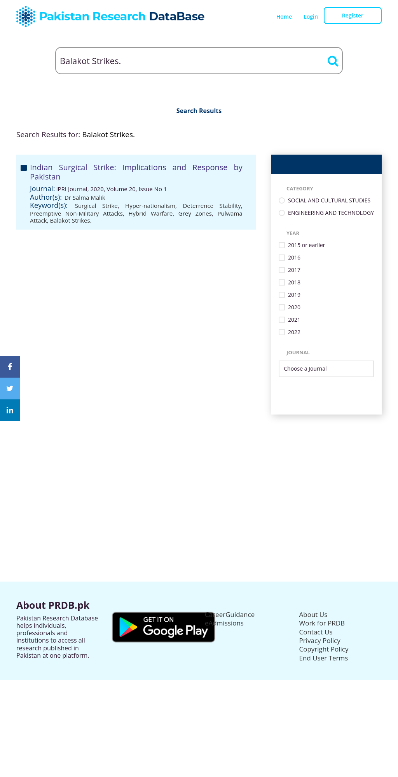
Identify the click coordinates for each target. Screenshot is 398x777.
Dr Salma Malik (85, 197)
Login (311, 16)
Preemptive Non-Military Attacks (76, 213)
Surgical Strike (96, 205)
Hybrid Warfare (150, 213)
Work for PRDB (322, 622)
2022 (294, 332)
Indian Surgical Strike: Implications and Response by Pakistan (136, 172)
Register (352, 15)
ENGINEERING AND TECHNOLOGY (331, 213)
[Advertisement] (199, 469)
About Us (313, 614)
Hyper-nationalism (150, 205)
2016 (294, 257)
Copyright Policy (324, 649)
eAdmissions (224, 622)
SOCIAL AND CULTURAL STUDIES (329, 200)
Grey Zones (195, 213)
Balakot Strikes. (70, 220)
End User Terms (323, 657)
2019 (294, 295)
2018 (294, 282)
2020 (294, 307)
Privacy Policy (319, 640)
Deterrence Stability (212, 205)
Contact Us (316, 631)
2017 (294, 270)
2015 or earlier (306, 245)
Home (284, 16)
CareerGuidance (230, 614)
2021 (294, 320)
